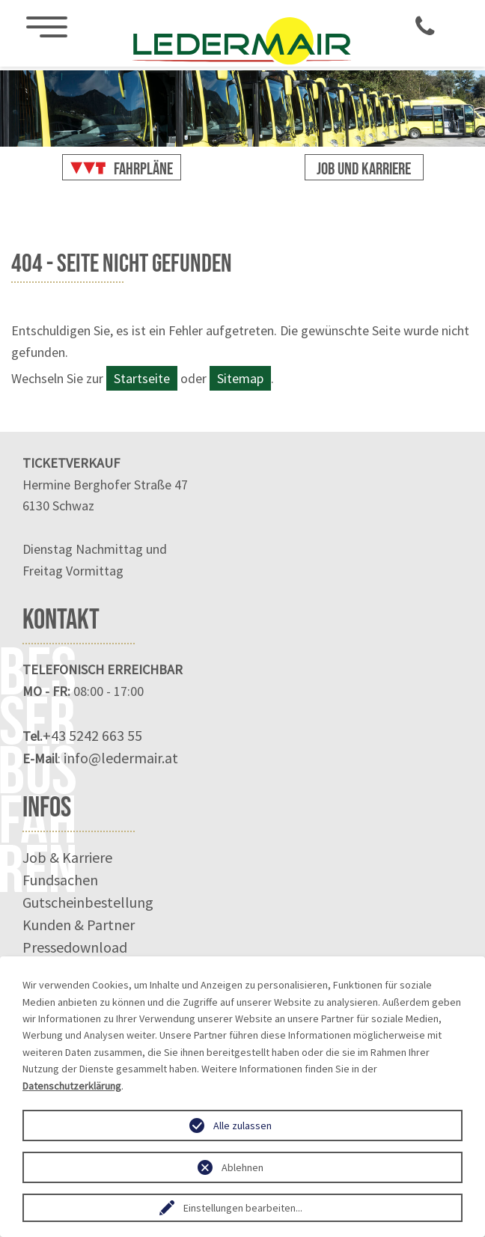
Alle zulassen (242, 1125)
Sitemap (240, 378)
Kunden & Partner (78, 924)
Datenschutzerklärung (71, 1086)
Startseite (142, 378)
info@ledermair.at (121, 757)
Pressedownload (74, 947)
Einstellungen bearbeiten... (242, 1208)
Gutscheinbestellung (87, 902)
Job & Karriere (67, 857)
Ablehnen (242, 1167)
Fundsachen (60, 879)
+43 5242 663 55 (92, 735)
